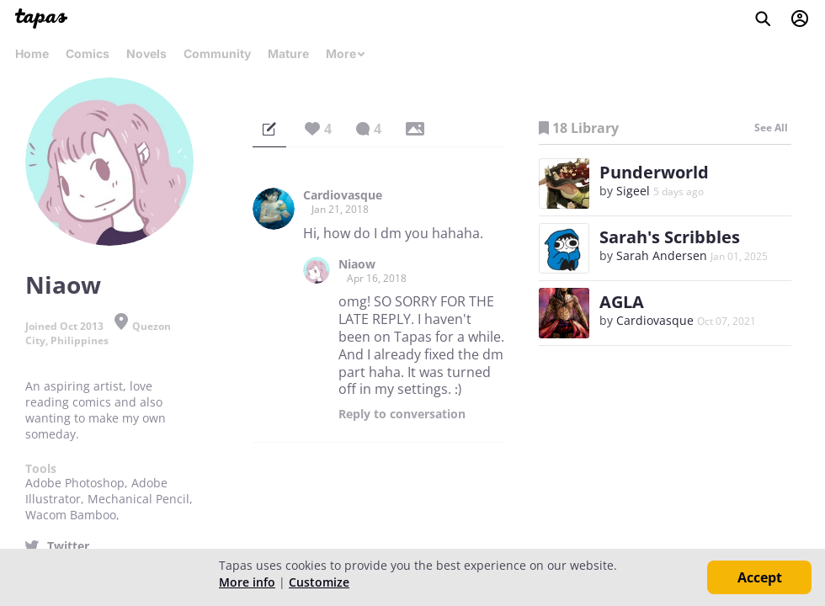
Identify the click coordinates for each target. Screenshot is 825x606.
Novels (146, 53)
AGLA (621, 301)
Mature (288, 53)
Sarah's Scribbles (669, 237)
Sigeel (633, 191)
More (346, 53)
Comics (87, 53)
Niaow (356, 264)
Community (217, 53)
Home (32, 53)
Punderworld (654, 172)
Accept (759, 577)
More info (247, 582)
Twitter (68, 546)
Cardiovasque (342, 195)
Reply (402, 414)
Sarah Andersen (661, 255)
